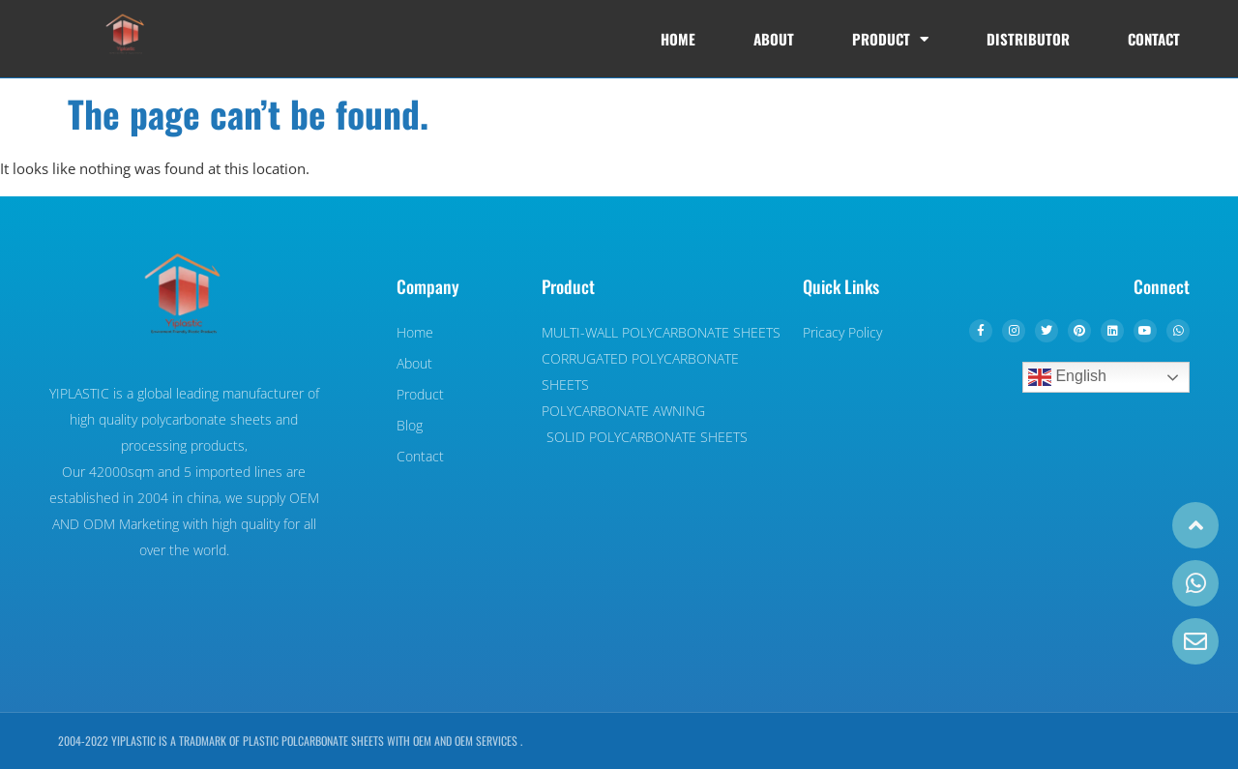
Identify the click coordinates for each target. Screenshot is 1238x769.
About (773, 38)
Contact (1154, 38)
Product (890, 39)
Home (678, 38)
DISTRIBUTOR (1028, 38)
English (1067, 377)
